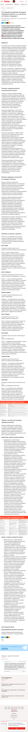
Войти (2, 658)
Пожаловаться (7, 671)
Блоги (2, 4)
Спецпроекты (9, 4)
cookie (19, 723)
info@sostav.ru (14, 709)
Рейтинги (16, 4)
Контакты (14, 713)
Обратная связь (14, 717)
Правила (6, 658)
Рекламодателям (14, 715)
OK (17, 728)
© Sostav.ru (3, 721)
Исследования (6, 677)
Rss (14, 718)
